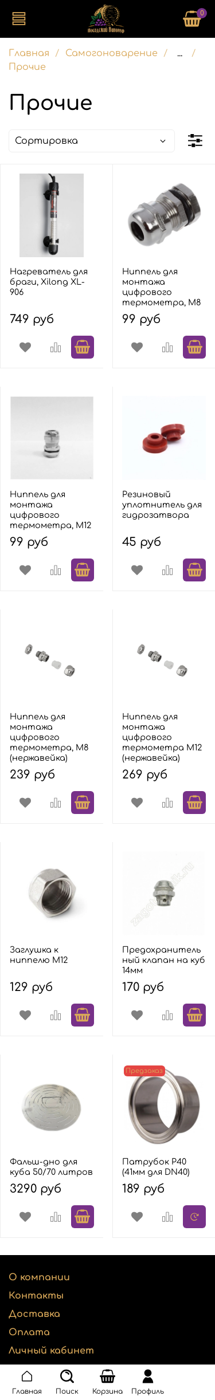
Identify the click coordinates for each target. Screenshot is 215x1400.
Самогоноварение (111, 53)
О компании (39, 1277)
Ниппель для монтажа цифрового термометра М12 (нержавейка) (162, 737)
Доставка (34, 1314)
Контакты (36, 1296)
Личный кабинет (51, 1351)
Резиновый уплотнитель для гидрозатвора (162, 505)
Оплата (29, 1332)
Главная (29, 53)
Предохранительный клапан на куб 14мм (163, 960)
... (179, 53)
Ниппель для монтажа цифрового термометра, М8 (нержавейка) (49, 737)
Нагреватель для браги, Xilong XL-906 (49, 282)
